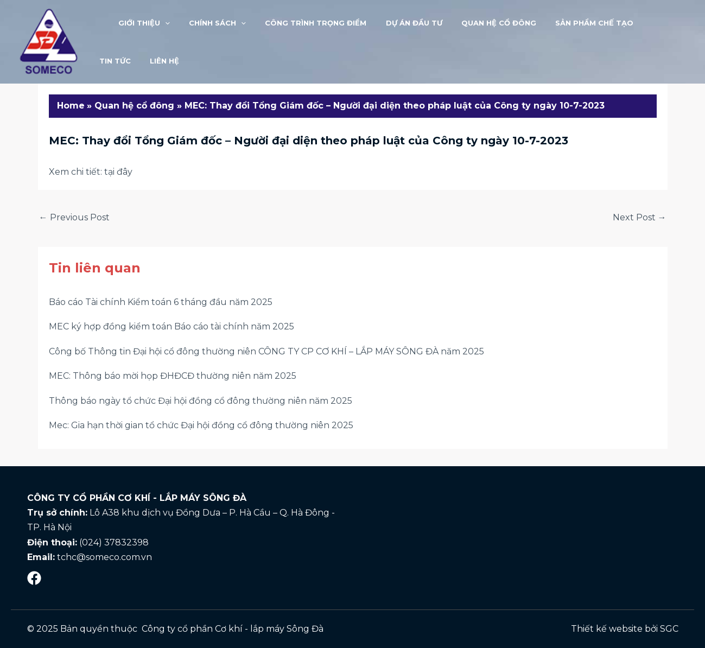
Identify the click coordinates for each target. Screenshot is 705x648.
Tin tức (630, 22)
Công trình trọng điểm (298, 22)
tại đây (118, 172)
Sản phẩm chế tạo (562, 22)
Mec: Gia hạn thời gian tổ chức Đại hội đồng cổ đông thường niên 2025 (201, 425)
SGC (669, 629)
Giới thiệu (136, 23)
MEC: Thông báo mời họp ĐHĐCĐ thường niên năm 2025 (172, 376)
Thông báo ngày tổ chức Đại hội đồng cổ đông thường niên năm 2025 (200, 401)
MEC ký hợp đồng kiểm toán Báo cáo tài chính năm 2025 (171, 326)
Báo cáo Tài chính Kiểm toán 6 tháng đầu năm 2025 (160, 302)
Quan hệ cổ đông (471, 22)
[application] (157, 23)
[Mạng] (34, 578)
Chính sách (204, 23)
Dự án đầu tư (391, 22)
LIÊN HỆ (111, 60)
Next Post (639, 217)
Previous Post (74, 217)
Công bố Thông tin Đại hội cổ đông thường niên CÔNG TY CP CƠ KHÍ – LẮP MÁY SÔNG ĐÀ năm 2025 (266, 351)
